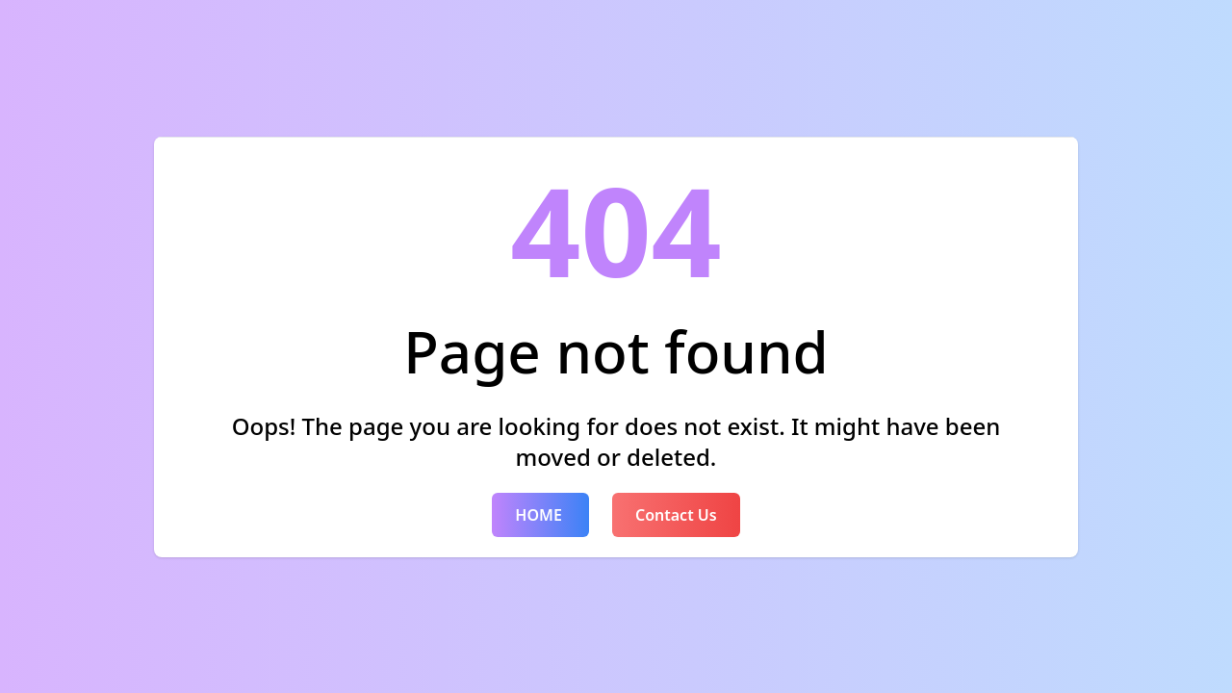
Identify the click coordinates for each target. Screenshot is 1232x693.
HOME (540, 515)
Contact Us (676, 515)
